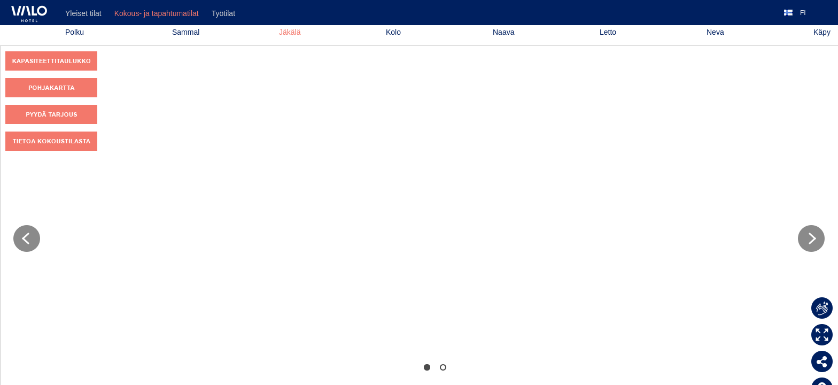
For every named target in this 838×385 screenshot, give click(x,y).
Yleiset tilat (83, 13)
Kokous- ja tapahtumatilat (156, 13)
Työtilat (223, 13)
